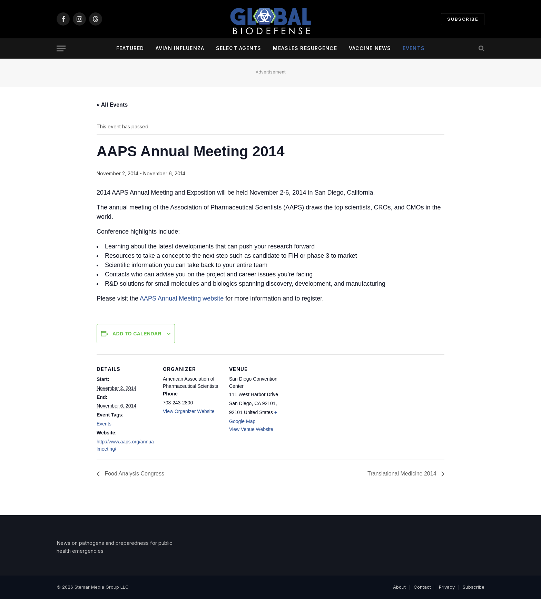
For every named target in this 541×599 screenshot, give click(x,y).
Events (414, 48)
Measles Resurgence (305, 48)
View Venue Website (251, 429)
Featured (130, 48)
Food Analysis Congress (133, 474)
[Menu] (61, 48)
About (399, 587)
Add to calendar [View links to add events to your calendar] (136, 333)
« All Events (112, 105)
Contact (422, 587)
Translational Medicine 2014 (402, 474)
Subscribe (462, 19)
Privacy (447, 587)
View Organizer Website (189, 411)
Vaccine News (370, 48)
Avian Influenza (180, 48)
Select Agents (239, 48)
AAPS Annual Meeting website (182, 298)
